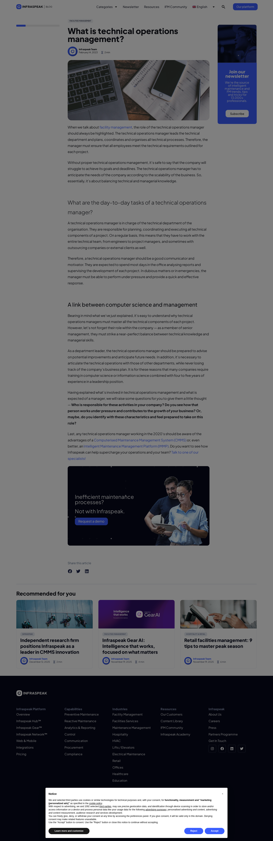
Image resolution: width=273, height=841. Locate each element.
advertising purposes (155, 809)
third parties (105, 806)
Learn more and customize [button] (69, 831)
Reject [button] (193, 831)
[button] (223, 794)
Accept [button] (214, 831)
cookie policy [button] (95, 803)
